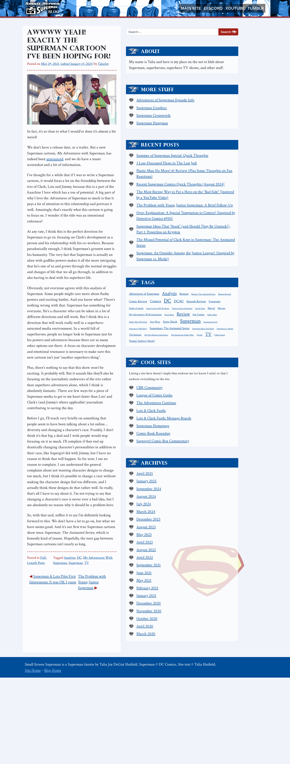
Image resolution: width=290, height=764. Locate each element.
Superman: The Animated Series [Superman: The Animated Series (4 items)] (235, 402)
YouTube (235, 8)
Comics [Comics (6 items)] (200, 364)
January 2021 (212, 681)
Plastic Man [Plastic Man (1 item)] (235, 383)
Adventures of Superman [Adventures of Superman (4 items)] (210, 351)
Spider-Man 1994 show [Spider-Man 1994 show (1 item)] (231, 389)
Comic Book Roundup (219, 519)
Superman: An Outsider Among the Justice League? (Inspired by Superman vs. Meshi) (231, 309)
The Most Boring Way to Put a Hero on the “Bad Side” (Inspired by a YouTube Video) (230, 225)
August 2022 (212, 636)
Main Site (191, 8)
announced (130, 179)
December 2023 (214, 605)
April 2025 (210, 559)
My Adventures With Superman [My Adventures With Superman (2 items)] (211, 383)
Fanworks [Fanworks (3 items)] (201, 371)
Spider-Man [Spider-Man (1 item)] (214, 389)
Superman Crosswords (219, 125)
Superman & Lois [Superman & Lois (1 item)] (242, 396)
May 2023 (209, 620)
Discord (213, 8)
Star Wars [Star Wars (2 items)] (248, 389)
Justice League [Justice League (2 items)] (216, 371)
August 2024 (212, 582)
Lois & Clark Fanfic (217, 496)
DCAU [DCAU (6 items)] (224, 364)
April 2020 (210, 712)
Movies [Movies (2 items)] (244, 376)
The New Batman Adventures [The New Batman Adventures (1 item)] (207, 414)
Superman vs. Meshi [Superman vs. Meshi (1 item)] (227, 408)
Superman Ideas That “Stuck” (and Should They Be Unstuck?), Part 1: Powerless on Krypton (228, 276)
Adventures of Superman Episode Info (231, 109)
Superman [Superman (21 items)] (222, 395)
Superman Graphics (217, 117)
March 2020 (211, 720)
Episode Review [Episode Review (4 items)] (241, 364)
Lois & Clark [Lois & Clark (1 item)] (223, 377)
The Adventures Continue (222, 488)
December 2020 (214, 689)
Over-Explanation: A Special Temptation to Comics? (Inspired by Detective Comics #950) (229, 257)
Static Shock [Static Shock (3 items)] (202, 395)
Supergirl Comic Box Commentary (228, 526)
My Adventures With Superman (136, 503)
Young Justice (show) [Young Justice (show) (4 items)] (230, 420)
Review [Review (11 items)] (249, 382)
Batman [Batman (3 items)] (249, 350)
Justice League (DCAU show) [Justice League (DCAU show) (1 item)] (238, 371)
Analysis (100, 503)
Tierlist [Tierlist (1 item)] (250, 414)
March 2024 (211, 597)
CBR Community (215, 473)
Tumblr (256, 8)
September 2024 (214, 574)
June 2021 (209, 659)
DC (109, 503)
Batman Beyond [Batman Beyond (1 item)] (228, 357)
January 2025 (212, 567)
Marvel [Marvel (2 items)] (234, 376)
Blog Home (52, 756)
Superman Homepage (218, 511)
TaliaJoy (103, 59)
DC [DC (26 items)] (212, 363)
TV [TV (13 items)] (198, 420)
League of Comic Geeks (220, 481)
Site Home (33, 756)
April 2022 (210, 643)
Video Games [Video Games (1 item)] (209, 420)
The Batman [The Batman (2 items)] (245, 408)
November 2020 (214, 697)
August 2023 (212, 613)
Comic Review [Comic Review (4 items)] (246, 357)
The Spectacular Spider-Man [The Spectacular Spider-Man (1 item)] (233, 414)
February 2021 (213, 674)
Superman (166, 503)
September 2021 (214, 651)
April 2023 (210, 628)
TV (177, 503)
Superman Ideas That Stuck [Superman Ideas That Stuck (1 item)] (206, 408)
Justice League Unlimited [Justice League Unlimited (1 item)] (205, 377)
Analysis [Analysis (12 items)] (235, 350)
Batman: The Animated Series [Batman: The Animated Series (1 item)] (207, 357)
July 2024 (209, 590)
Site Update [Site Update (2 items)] (201, 389)
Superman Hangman (218, 132)
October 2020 (212, 704)
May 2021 (209, 666)
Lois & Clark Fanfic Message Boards (229, 504)
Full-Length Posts (52, 503)
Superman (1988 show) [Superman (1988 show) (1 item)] (204, 402)
